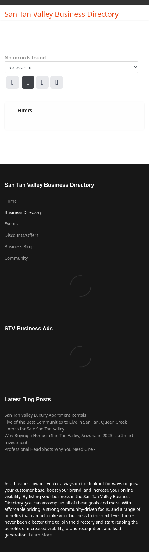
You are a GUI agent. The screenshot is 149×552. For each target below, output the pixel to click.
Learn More (40, 535)
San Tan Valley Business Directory (62, 14)
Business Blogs (19, 246)
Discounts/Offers (21, 235)
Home (11, 201)
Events (11, 223)
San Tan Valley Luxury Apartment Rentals (45, 415)
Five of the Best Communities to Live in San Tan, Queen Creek (66, 422)
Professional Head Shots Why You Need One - (50, 449)
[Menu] (140, 14)
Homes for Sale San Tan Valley (34, 429)
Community (16, 258)
